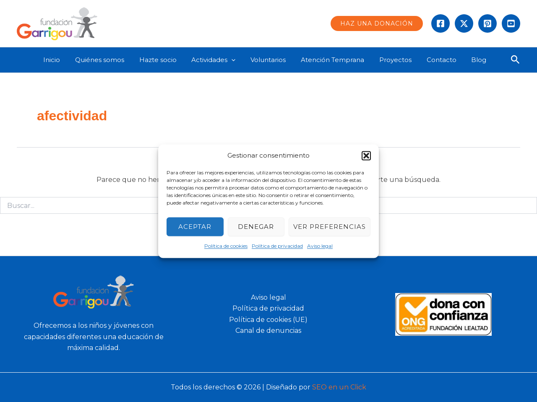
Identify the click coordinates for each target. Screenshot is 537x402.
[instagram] (487, 23)
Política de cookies (226, 246)
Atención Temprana (333, 60)
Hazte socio (166, 60)
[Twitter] (464, 23)
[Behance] (511, 23)
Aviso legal (320, 246)
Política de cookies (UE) (268, 320)
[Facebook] (440, 23)
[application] (238, 60)
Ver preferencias (329, 227)
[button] (366, 155)
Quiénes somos (110, 60)
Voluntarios (271, 60)
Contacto (438, 60)
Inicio (65, 60)
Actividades (220, 60)
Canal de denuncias (268, 331)
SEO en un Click (339, 387)
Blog (472, 60)
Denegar (256, 227)
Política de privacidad (277, 246)
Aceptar (194, 227)
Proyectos (394, 60)
